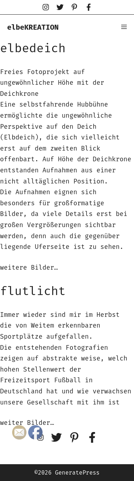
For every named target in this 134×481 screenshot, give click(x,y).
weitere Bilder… (29, 267)
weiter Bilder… (27, 423)
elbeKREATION (33, 27)
